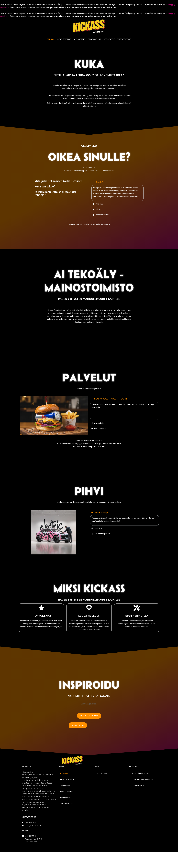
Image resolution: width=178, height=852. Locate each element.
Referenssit (109, 39)
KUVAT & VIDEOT (64, 39)
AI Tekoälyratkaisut (141, 774)
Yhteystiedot (124, 39)
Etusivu (50, 39)
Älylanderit (79, 39)
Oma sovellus (94, 39)
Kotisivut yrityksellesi (142, 780)
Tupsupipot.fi (138, 786)
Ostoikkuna (101, 774)
